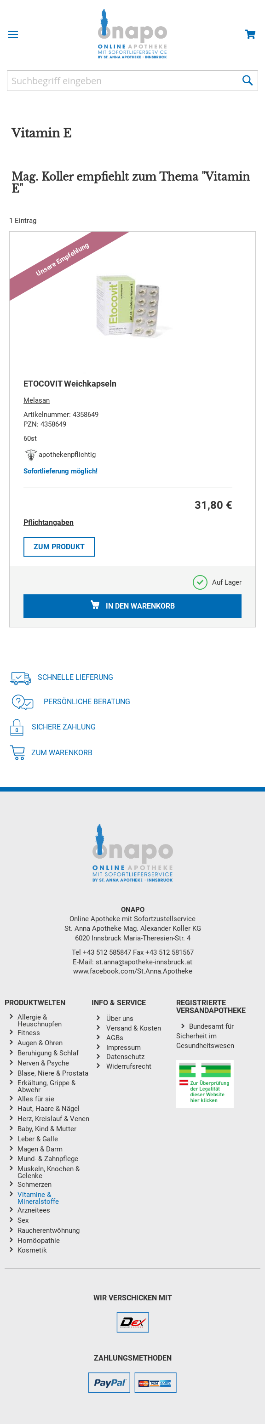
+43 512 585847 (107, 952)
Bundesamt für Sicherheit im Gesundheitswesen (205, 1036)
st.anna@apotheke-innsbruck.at (144, 962)
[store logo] (132, 33)
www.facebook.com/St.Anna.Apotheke (132, 971)
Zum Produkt (59, 546)
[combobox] (132, 80)
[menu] (48, 1135)
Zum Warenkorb (50, 752)
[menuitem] (54, 1020)
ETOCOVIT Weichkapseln (69, 383)
